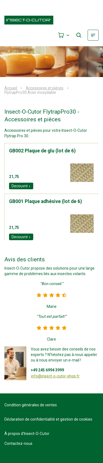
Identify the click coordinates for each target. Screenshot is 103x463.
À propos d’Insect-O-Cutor (26, 433)
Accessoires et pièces (44, 88)
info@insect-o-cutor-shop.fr (55, 376)
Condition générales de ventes (30, 405)
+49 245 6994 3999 (47, 370)
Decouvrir (21, 186)
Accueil (10, 88)
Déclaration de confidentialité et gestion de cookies (48, 419)
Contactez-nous (18, 443)
